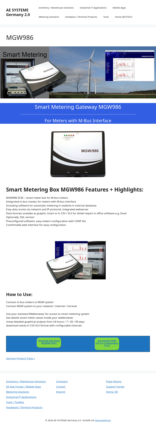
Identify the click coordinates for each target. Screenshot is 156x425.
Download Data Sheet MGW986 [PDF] (49, 342)
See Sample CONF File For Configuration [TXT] (107, 343)
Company (62, 381)
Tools (106, 16)
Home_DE (112, 392)
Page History (114, 381)
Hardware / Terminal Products (81, 16)
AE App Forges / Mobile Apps (23, 386)
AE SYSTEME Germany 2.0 (18, 12)
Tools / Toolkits (15, 402)
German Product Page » (20, 358)
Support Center (115, 386)
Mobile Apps (119, 7)
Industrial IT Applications (93, 7)
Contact (61, 386)
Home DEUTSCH (123, 16)
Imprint (60, 392)
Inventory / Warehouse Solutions (56, 7)
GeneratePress (103, 420)
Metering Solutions (49, 16)
